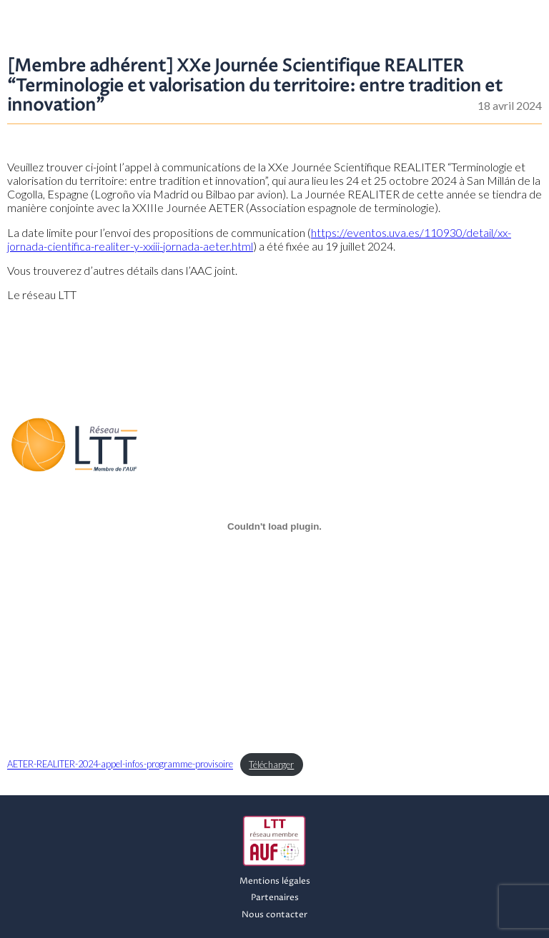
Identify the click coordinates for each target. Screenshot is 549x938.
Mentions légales (274, 881)
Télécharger (271, 764)
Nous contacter (274, 915)
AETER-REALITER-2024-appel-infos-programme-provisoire (120, 764)
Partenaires (275, 898)
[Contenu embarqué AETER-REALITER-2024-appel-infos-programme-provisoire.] (274, 526)
